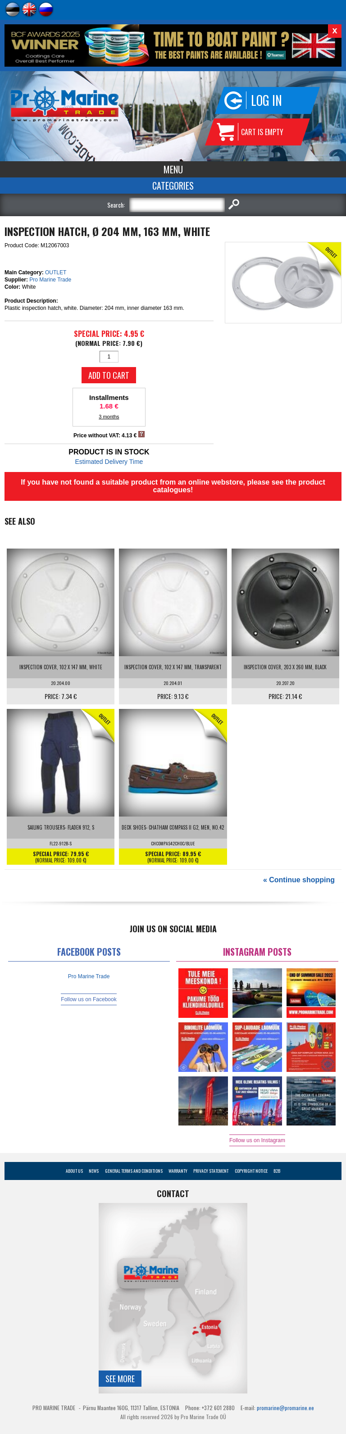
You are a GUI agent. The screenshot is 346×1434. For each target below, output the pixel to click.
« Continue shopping (299, 880)
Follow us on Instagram (257, 1140)
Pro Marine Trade (50, 280)
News (94, 1170)
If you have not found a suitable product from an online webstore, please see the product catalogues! (173, 486)
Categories (173, 185)
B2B (276, 1170)
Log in (266, 100)
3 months (109, 416)
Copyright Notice (251, 1170)
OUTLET (55, 272)
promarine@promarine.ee (285, 1407)
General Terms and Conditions (134, 1170)
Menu (173, 169)
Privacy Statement (210, 1170)
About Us (74, 1170)
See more (120, 1378)
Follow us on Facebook (88, 999)
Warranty (177, 1170)
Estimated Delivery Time (109, 461)
